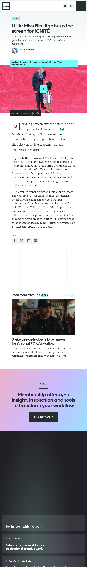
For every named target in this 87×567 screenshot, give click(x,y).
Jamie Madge (28, 49)
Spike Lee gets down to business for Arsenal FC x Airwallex (39, 341)
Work (16, 18)
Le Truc (41, 169)
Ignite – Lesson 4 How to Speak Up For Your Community (37, 63)
